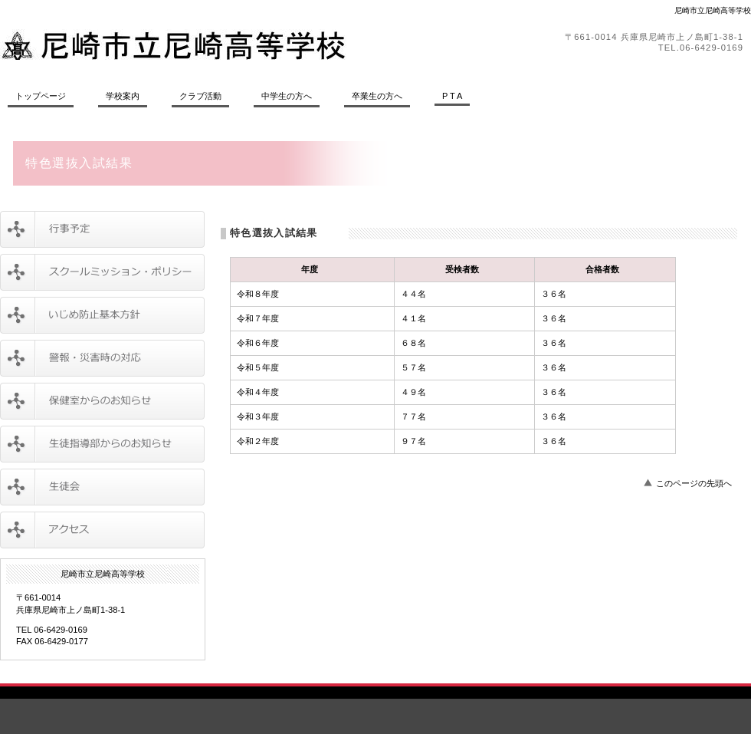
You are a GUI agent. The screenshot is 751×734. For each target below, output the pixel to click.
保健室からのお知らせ (102, 401)
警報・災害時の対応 (102, 358)
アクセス (102, 530)
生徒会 (102, 487)
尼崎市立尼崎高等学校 (210, 44)
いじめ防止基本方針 (102, 315)
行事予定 (102, 229)
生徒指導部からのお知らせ (102, 444)
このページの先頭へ (694, 483)
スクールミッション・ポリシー (102, 272)
